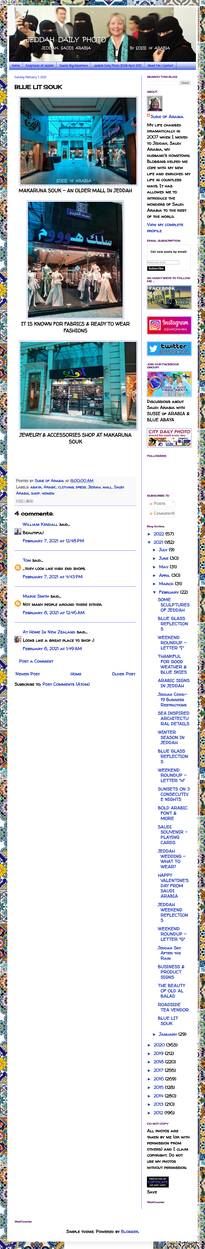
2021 (159, 542)
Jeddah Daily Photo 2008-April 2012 (118, 66)
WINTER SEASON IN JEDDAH (171, 737)
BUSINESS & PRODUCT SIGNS (171, 972)
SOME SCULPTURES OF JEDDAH (174, 605)
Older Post (123, 674)
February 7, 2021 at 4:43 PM (53, 577)
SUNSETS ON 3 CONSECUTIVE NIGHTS (174, 794)
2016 (159, 1079)
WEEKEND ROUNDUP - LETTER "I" (172, 643)
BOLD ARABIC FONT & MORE (173, 813)
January (168, 1034)
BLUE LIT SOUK (168, 1021)
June (164, 558)
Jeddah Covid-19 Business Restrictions (172, 699)
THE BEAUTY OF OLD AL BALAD (171, 991)
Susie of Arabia (167, 117)
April (165, 575)
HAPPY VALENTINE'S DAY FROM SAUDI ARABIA (173, 885)
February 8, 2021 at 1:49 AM (52, 649)
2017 (159, 1070)
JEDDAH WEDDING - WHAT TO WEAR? (172, 859)
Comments (162, 513)
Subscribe (156, 268)
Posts (157, 503)
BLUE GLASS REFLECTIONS (173, 624)
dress (81, 487)
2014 (159, 1096)
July (164, 550)
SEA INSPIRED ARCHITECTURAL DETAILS (173, 718)
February (169, 592)
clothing (66, 487)
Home (16, 66)
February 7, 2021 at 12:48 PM (53, 541)
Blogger (129, 1231)
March (167, 584)
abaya (36, 487)
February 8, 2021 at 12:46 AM (54, 613)
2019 (159, 1053)
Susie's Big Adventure (74, 66)
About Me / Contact (160, 66)
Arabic (50, 487)
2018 (159, 1062)
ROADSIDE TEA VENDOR (173, 1007)
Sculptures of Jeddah (40, 66)
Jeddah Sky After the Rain (169, 953)
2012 (159, 1113)
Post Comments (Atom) (66, 684)
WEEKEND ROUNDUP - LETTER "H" (172, 775)
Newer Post (27, 674)
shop (35, 493)
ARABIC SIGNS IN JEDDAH (174, 683)
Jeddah (94, 487)
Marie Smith (36, 596)
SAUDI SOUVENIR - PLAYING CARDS (173, 835)
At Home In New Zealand (49, 632)
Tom (27, 560)
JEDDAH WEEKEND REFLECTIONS (173, 912)
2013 (159, 1104)
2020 (160, 1045)
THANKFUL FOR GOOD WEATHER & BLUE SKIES (172, 664)
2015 (159, 1087)
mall (107, 487)
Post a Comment (36, 661)
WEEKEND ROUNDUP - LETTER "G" (172, 934)
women (48, 493)
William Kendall (40, 524)
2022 (159, 534)
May (164, 567)
